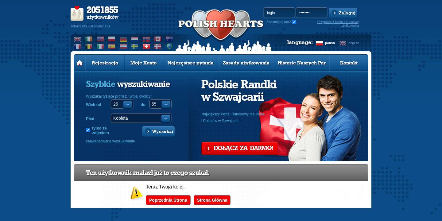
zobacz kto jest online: (90, 26)
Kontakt (349, 62)
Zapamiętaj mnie (278, 22)
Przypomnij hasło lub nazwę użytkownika (338, 23)
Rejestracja (105, 62)
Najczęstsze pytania (191, 62)
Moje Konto (143, 62)
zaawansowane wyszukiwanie (110, 141)
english (353, 43)
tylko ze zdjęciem (100, 130)
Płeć (90, 118)
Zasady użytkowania (246, 62)
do (143, 104)
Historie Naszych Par (302, 62)
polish (330, 43)
